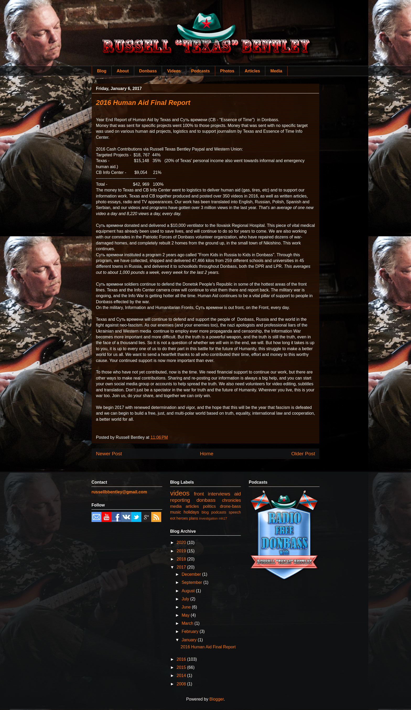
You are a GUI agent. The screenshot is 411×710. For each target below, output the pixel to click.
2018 (182, 559)
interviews (219, 494)
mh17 (223, 518)
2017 (182, 567)
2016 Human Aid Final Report (143, 102)
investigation (208, 518)
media (176, 506)
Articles (252, 71)
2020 (182, 542)
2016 (182, 659)
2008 (182, 684)
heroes (182, 518)
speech (235, 512)
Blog (101, 71)
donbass (206, 500)
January (190, 640)
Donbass (148, 71)
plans (193, 518)
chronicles (231, 500)
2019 (182, 551)
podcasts (218, 512)
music (175, 512)
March (188, 623)
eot (172, 518)
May (186, 615)
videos (180, 493)
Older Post (303, 453)
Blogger (216, 699)
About (123, 71)
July (186, 599)
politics (209, 506)
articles (192, 506)
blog (205, 512)
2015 (182, 667)
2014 (182, 675)
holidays (191, 512)
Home (206, 453)
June (187, 607)
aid (237, 494)
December (192, 574)
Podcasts (200, 71)
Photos (227, 71)
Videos (174, 71)
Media (276, 71)
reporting (180, 500)
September (192, 582)
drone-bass (230, 506)
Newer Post (109, 453)
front (199, 494)
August (189, 591)
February (190, 631)
